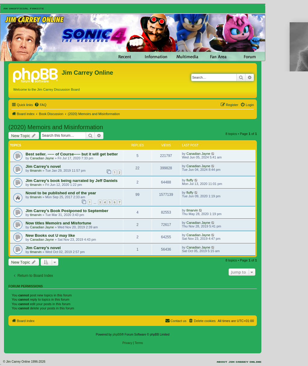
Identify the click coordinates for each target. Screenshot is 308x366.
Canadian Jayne (42, 158)
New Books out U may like (50, 235)
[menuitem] (40, 104)
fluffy (189, 180)
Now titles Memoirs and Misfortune (58, 223)
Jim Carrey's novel (43, 166)
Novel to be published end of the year (61, 193)
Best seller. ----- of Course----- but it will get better (72, 154)
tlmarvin (36, 170)
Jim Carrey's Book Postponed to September (67, 210)
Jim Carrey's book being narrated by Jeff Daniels (72, 180)
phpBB (117, 334)
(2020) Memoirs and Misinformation (55, 127)
